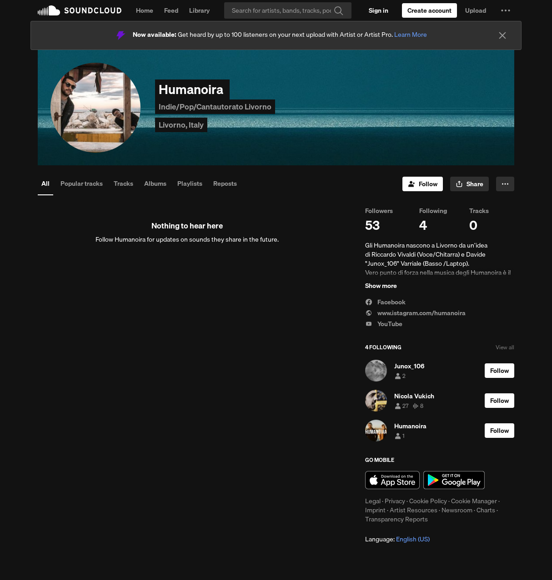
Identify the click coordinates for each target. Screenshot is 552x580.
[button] (505, 10)
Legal (373, 501)
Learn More (410, 35)
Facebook (385, 302)
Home (144, 10)
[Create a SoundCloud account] (429, 10)
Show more (381, 285)
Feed (171, 10)
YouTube (383, 324)
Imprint (375, 510)
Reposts (225, 183)
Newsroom (457, 510)
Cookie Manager (474, 501)
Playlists (189, 183)
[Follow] (422, 184)
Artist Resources (413, 510)
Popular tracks (81, 183)
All (45, 183)
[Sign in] (378, 10)
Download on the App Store (392, 480)
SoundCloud (79, 10)
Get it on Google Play (454, 480)
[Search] (287, 10)
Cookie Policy (428, 501)
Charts (486, 510)
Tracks (123, 183)
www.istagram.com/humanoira (415, 313)
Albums (155, 183)
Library (199, 10)
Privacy (395, 501)
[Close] (502, 35)
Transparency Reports (396, 519)
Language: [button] (397, 539)
